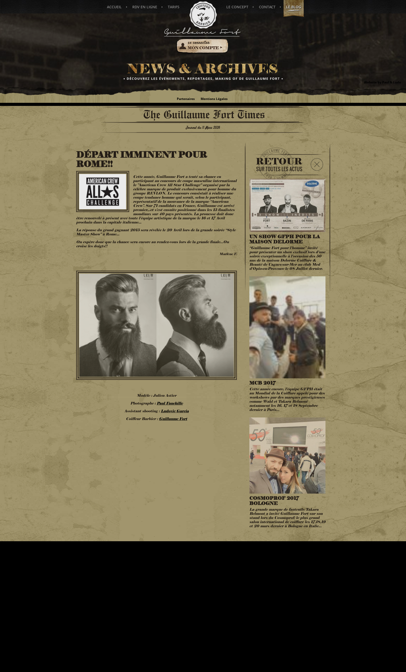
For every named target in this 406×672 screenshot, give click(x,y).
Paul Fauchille (170, 404)
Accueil (114, 6)
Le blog (293, 8)
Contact (266, 6)
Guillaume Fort (173, 419)
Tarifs (173, 6)
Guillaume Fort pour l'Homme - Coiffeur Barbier (203, 14)
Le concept (237, 6)
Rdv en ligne (144, 6)
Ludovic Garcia (175, 411)
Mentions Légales (214, 99)
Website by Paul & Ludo (382, 82)
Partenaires (186, 99)
